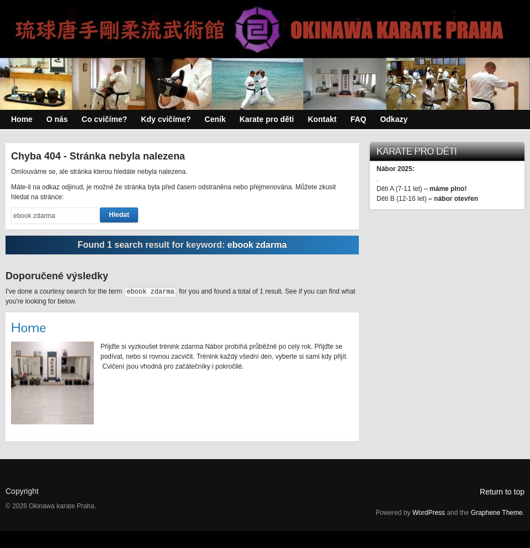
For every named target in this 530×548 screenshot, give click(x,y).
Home (28, 327)
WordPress (428, 513)
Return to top (502, 491)
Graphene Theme (497, 513)
